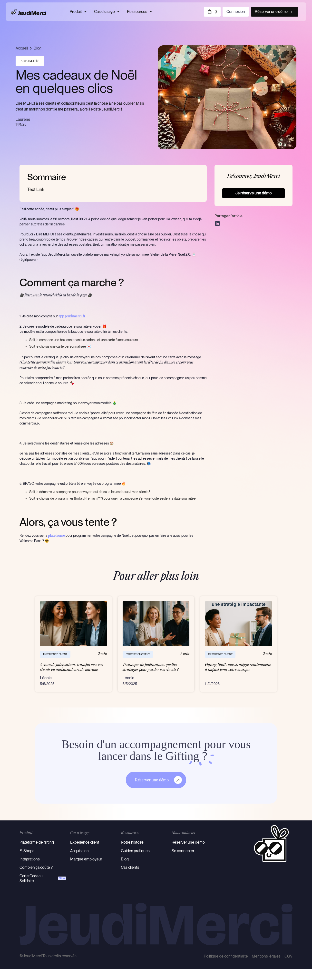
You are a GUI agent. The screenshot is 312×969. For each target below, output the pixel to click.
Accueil (22, 48)
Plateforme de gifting (37, 842)
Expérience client (84, 842)
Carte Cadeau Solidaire (31, 878)
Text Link (35, 189)
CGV (288, 956)
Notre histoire (132, 842)
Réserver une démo (188, 842)
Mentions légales (266, 956)
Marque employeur (86, 859)
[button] (212, 12)
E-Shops (27, 850)
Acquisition (79, 850)
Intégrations (30, 859)
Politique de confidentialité (226, 956)
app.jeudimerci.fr (71, 316)
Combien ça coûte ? (36, 867)
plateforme (56, 535)
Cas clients (130, 867)
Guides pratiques (135, 850)
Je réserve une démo (253, 193)
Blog (37, 48)
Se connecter (183, 850)
